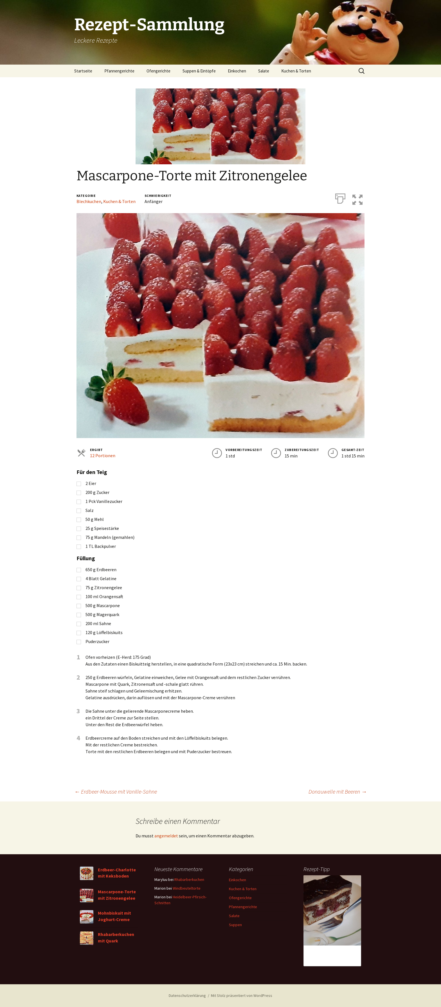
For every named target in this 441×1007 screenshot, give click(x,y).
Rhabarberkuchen (189, 879)
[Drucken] (340, 197)
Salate (263, 71)
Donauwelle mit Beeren (338, 791)
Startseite (83, 71)
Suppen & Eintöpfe (199, 71)
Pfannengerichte (119, 71)
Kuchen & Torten (296, 71)
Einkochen (237, 71)
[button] (359, 197)
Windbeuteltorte (187, 888)
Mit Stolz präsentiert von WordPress (241, 995)
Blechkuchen (88, 201)
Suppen (235, 924)
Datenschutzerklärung (187, 995)
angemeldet (166, 836)
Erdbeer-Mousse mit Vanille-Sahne (115, 791)
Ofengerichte (158, 71)
